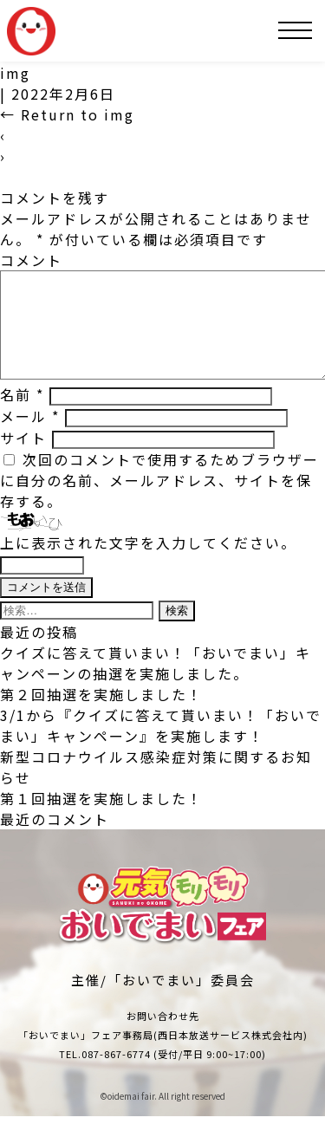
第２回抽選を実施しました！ (101, 715)
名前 (22, 415)
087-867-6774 (116, 1075)
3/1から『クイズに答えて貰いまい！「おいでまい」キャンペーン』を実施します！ (161, 746)
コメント (31, 260)
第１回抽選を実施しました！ (101, 819)
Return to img (67, 114)
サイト (23, 458)
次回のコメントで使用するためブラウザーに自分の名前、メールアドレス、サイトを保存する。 (159, 501)
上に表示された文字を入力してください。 (148, 563)
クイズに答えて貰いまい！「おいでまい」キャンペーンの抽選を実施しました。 (155, 684)
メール (30, 436)
